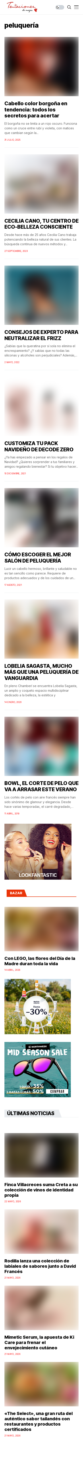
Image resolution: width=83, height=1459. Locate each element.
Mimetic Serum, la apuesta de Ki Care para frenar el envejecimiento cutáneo (39, 1342)
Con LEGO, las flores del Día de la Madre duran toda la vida (39, 961)
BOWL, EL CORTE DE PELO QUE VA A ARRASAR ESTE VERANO (41, 786)
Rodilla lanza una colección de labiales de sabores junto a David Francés (40, 1266)
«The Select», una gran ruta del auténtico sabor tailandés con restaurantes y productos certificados (38, 1421)
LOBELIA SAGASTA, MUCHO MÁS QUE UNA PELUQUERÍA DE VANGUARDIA (41, 672)
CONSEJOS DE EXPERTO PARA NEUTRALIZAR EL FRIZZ (41, 335)
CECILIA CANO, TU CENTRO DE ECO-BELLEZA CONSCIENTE (41, 224)
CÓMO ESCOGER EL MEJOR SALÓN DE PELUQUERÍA (37, 557)
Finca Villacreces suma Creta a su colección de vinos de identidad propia (41, 1190)
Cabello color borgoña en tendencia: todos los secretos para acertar (35, 109)
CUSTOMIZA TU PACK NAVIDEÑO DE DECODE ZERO (38, 446)
